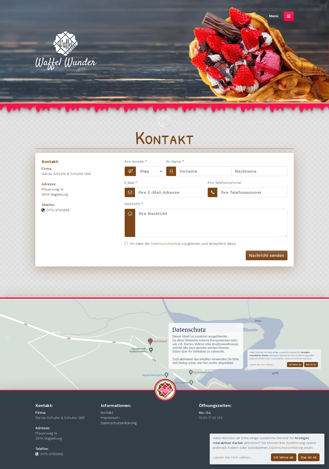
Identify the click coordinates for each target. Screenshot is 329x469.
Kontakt (107, 413)
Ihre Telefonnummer (225, 183)
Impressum (110, 418)
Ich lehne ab (283, 457)
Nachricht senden (266, 255)
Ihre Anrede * (136, 162)
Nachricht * (134, 204)
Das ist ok (309, 457)
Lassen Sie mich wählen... (232, 457)
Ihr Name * (175, 162)
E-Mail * (131, 183)
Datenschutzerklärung (169, 244)
